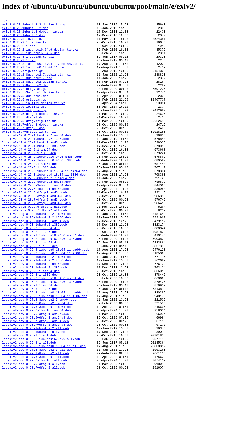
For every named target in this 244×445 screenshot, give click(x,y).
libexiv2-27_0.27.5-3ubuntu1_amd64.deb (36, 219)
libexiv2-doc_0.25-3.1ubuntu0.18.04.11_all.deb (44, 412)
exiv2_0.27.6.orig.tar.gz (24, 128)
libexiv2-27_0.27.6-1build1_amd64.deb (35, 223)
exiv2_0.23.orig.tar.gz (22, 43)
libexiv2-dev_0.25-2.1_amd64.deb (31, 321)
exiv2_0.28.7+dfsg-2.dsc (23, 150)
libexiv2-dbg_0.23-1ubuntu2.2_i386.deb (36, 257)
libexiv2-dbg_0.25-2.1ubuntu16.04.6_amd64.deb (43, 279)
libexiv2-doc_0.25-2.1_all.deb (29, 399)
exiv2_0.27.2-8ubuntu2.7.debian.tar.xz (36, 86)
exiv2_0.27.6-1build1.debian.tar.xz (33, 120)
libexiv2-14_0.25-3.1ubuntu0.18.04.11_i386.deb (44, 206)
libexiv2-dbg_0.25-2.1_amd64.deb (31, 270)
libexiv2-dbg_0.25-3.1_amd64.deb (31, 287)
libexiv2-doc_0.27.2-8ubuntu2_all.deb (35, 420)
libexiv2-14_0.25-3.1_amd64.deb (30, 193)
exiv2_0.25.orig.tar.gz (22, 81)
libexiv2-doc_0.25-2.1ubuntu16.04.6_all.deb (41, 403)
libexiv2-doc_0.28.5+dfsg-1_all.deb (33, 433)
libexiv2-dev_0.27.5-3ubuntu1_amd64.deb (37, 364)
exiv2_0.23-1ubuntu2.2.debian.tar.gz (34, 26)
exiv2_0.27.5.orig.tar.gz (24, 116)
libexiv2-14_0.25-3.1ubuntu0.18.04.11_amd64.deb (44, 201)
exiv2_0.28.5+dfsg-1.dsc (23, 137)
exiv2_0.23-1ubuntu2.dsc (23, 38)
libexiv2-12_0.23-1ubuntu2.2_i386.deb (35, 163)
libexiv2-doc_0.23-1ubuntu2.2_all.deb (35, 390)
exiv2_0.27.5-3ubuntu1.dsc (25, 111)
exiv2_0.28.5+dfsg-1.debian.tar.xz (32, 133)
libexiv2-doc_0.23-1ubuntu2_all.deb (33, 394)
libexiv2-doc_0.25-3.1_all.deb (29, 407)
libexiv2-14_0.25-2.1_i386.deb (29, 180)
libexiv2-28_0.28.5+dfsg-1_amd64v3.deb (36, 231)
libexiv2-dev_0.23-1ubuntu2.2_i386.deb (36, 309)
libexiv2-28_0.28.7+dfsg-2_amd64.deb (34, 236)
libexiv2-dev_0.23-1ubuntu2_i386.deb (34, 317)
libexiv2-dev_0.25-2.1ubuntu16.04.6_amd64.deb (43, 330)
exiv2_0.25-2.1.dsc (18, 51)
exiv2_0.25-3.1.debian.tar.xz (28, 64)
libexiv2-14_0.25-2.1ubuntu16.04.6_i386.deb (41, 189)
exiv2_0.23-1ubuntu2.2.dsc (25, 30)
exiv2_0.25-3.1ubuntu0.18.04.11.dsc (33, 77)
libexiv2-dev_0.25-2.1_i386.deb (30, 326)
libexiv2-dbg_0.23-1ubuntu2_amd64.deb (35, 261)
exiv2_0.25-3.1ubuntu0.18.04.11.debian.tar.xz (43, 73)
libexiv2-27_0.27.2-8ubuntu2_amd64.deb (36, 214)
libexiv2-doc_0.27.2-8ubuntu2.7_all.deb (37, 416)
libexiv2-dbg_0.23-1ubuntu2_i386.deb (34, 266)
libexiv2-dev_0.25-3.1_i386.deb (30, 343)
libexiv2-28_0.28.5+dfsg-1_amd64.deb (34, 227)
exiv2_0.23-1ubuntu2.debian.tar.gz (32, 34)
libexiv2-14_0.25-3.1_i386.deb (29, 197)
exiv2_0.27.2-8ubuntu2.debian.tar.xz (34, 94)
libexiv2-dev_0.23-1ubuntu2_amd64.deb (35, 313)
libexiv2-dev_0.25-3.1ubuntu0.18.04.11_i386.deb (44, 351)
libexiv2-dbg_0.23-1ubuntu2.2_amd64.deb (37, 253)
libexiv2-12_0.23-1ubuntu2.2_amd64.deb (36, 159)
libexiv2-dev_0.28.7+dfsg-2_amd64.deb (35, 381)
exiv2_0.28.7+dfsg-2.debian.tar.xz (32, 146)
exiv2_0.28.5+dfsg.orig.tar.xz (29, 141)
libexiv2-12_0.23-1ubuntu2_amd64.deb (34, 167)
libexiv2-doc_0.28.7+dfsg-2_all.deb (33, 437)
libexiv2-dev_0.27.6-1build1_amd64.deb (36, 369)
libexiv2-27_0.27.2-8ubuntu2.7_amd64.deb (38, 210)
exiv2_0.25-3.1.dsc (18, 68)
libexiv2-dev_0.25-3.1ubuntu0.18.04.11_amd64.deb (45, 347)
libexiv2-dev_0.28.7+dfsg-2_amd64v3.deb (37, 386)
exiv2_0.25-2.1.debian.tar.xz (28, 47)
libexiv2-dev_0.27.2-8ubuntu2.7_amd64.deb (39, 356)
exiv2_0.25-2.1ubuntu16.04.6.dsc (31, 60)
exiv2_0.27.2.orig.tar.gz (24, 103)
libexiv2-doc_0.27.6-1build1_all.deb (34, 429)
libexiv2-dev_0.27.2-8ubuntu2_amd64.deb (37, 360)
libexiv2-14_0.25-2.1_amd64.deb (30, 176)
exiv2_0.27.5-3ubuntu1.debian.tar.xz (34, 107)
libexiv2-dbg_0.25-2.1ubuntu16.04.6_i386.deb (42, 283)
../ (4, 21)
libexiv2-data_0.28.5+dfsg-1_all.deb (34, 244)
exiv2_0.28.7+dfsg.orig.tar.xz (29, 154)
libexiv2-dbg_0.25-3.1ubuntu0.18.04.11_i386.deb (44, 300)
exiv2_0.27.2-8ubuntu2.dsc (25, 98)
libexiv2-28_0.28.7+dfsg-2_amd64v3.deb (36, 240)
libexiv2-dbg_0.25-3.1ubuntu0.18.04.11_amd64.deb (45, 296)
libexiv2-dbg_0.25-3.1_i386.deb (30, 291)
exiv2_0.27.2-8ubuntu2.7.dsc (27, 90)
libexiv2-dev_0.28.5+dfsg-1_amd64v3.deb (37, 377)
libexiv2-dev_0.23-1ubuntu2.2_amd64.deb (37, 304)
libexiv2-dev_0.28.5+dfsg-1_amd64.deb (35, 373)
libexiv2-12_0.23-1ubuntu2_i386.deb (33, 171)
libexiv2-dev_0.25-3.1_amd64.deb (31, 339)
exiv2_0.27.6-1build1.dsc (24, 124)
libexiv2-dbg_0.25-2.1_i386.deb (30, 274)
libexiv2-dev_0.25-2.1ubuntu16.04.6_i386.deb (42, 334)
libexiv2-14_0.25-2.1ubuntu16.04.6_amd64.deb (42, 184)
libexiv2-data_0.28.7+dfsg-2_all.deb (34, 249)
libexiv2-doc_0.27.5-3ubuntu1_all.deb (35, 424)
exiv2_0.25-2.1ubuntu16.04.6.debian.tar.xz (40, 56)
